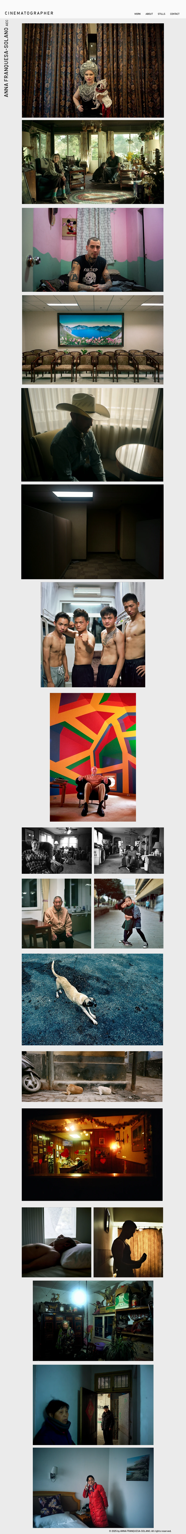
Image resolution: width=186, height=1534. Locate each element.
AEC (7, 22)
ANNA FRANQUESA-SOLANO (6, 62)
